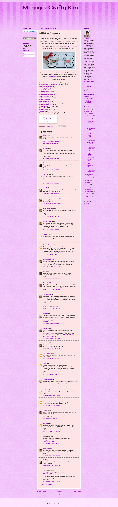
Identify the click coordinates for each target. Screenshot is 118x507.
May (88, 184)
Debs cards (46, 174)
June (88, 182)
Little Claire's (52, 76)
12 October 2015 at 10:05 (51, 395)
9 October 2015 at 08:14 (51, 216)
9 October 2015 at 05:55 (51, 203)
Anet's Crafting (47, 282)
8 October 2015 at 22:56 (51, 193)
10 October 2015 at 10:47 (51, 323)
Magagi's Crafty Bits (50, 7)
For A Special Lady (91, 129)
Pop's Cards (46, 389)
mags (87, 38)
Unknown (45, 234)
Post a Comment (46, 484)
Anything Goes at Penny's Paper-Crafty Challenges (90, 154)
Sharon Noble (47, 259)
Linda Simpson (47, 208)
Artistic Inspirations (45, 86)
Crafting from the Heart (46, 106)
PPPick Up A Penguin (90, 166)
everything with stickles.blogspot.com (54, 198)
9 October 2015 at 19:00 (51, 240)
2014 (88, 196)
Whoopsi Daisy (44, 103)
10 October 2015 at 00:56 (51, 266)
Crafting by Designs (45, 88)
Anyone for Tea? (90, 136)
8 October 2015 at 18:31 (50, 143)
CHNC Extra (43, 93)
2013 (88, 199)
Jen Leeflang (47, 294)
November (90, 115)
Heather (45, 343)
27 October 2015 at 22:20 (51, 465)
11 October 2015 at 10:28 (51, 358)
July (88, 180)
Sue (44, 163)
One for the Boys (90, 132)
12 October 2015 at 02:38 (51, 385)
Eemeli (45, 313)
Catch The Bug (44, 96)
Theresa (45, 423)
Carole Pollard (47, 379)
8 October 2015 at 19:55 (51, 158)
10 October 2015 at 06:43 (51, 308)
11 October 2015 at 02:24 (51, 348)
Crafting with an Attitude (47, 94)
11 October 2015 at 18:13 (50, 374)
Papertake (42, 108)
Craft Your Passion (45, 104)
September (90, 174)
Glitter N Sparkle (44, 99)
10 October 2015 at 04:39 (51, 289)
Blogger (68, 503)
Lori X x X (51, 441)
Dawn (44, 363)
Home (59, 491)
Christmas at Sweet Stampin (48, 84)
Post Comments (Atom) (53, 495)
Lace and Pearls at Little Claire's (90, 161)
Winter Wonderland (91, 139)
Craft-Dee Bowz (44, 91)
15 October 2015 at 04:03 (51, 455)
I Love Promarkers (45, 113)
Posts (25, 53)
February (89, 191)
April (88, 187)
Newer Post (41, 491)
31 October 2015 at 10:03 (51, 481)
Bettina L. (46, 328)
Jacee (44, 135)
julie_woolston (47, 221)
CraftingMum (47, 459)
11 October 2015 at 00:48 (51, 338)
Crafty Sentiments (45, 109)
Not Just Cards (44, 101)
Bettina (65, 334)
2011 (87, 203)
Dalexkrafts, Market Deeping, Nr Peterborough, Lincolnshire (89, 100)
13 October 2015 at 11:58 (51, 443)
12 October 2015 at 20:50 (51, 431)
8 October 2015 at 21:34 (51, 183)
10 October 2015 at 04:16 (51, 278)
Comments (27, 56)
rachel (45, 187)
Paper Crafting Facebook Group (61, 478)
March (89, 189)
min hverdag (46, 353)
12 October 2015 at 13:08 (51, 405)
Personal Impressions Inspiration (91, 147)
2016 (88, 109)
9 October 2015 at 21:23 (51, 254)
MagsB (45, 410)
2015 (88, 111)
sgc (44, 271)
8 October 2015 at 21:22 (51, 170)
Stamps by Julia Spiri (49, 440)
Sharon (45, 148)
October (89, 118)
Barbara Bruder (47, 244)
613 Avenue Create (45, 98)
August (89, 178)
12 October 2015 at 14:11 (50, 418)
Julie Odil (46, 448)
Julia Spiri (42, 89)
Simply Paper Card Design (51, 141)
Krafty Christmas (90, 125)
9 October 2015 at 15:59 (51, 229)
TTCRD (41, 111)
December (90, 113)
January (89, 193)
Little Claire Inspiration (90, 143)
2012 (88, 201)
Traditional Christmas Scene (90, 121)
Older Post (76, 491)
